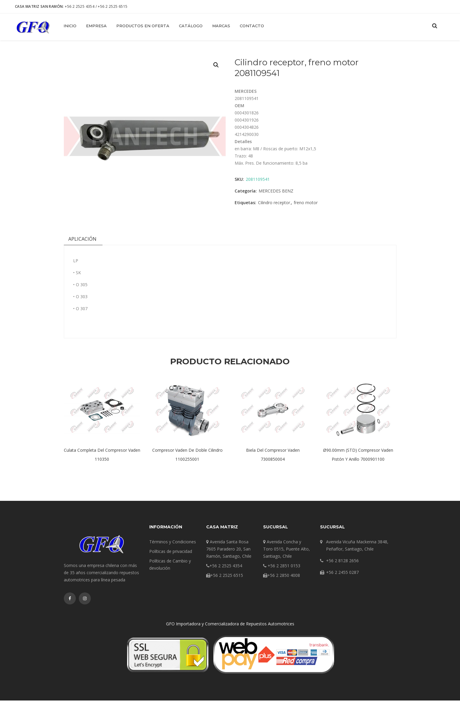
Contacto (252, 25)
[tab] (82, 242)
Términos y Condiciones (172, 543)
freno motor (306, 204)
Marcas (221, 25)
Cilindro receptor (274, 204)
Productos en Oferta (142, 25)
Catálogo (191, 25)
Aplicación (82, 240)
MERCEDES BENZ (276, 192)
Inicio (70, 25)
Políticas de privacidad (170, 553)
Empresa (96, 25)
